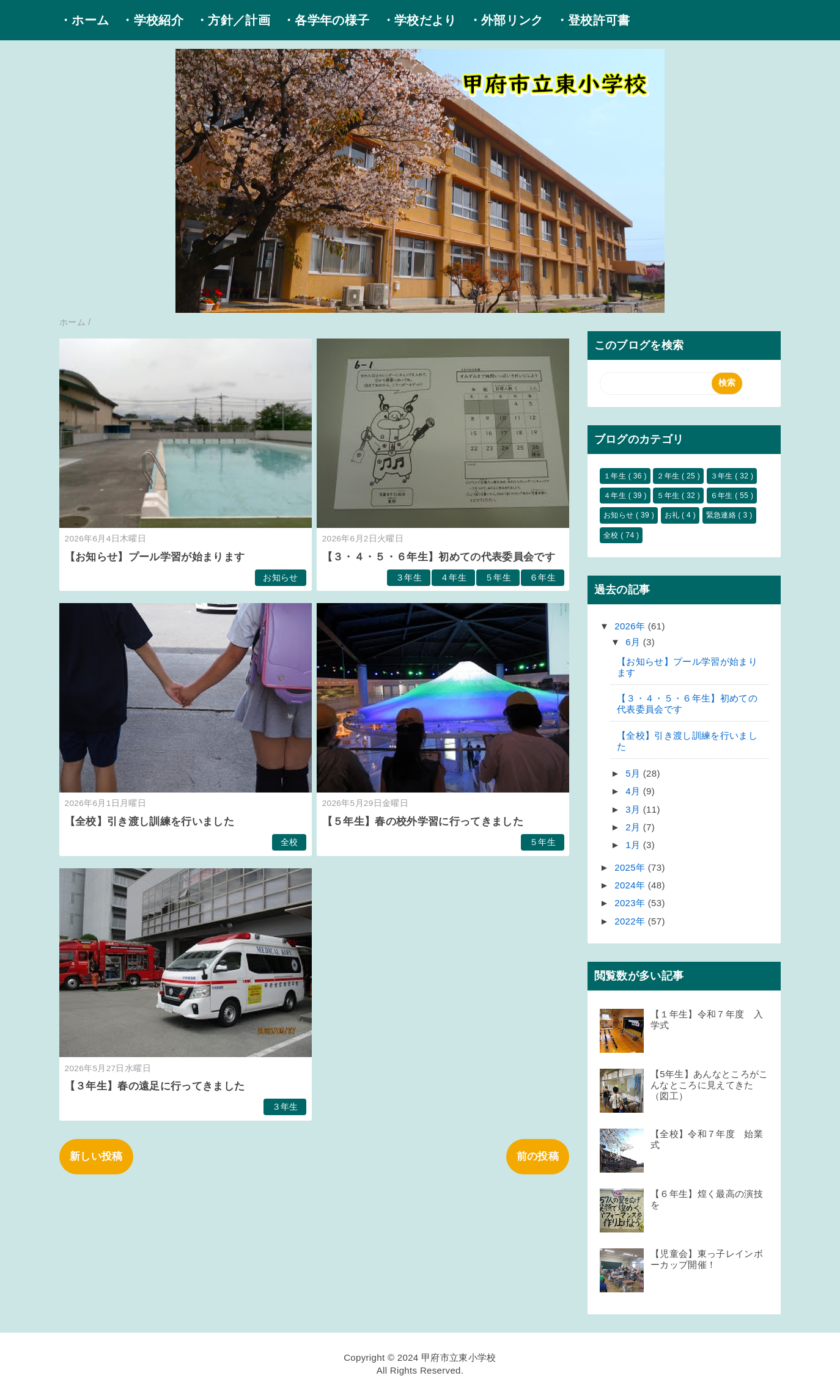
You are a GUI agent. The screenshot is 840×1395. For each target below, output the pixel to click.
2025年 (631, 867)
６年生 (542, 577)
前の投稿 (538, 1156)
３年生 (409, 577)
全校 (289, 842)
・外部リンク (506, 20)
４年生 (453, 577)
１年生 (615, 476)
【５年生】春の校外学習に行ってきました (422, 821)
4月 (634, 791)
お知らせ (280, 577)
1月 (634, 845)
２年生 (669, 476)
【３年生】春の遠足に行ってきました (155, 1086)
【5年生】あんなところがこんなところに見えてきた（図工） (709, 1085)
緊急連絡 (722, 515)
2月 (634, 827)
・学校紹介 (152, 20)
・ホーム (84, 20)
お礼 (673, 515)
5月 (634, 773)
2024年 (631, 885)
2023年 (631, 903)
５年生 (498, 577)
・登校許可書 (593, 20)
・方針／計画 (233, 20)
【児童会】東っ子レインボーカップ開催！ (706, 1259)
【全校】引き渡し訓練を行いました (149, 821)
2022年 (631, 921)
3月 (634, 809)
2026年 (631, 626)
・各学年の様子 (325, 20)
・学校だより (419, 20)
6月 (634, 642)
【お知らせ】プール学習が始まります (155, 557)
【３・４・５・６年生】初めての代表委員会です (438, 557)
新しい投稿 (96, 1156)
